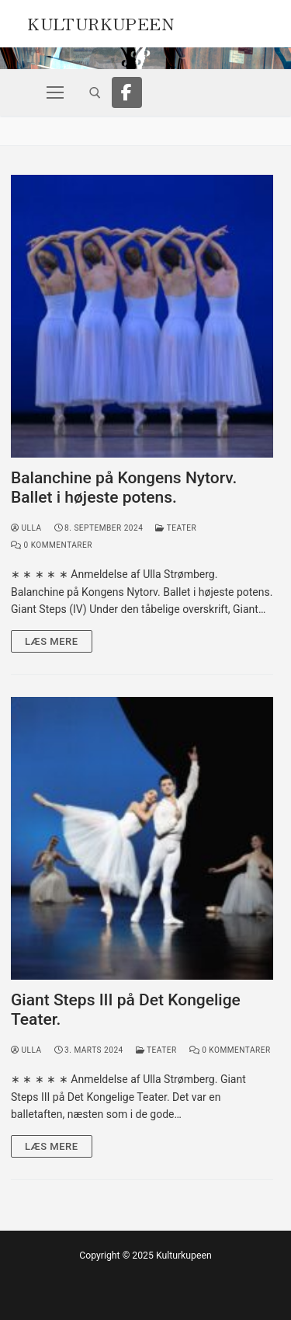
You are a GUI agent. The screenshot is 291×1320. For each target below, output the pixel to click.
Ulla (26, 528)
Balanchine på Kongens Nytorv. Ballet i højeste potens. (124, 487)
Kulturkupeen (100, 22)
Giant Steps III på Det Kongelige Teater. (126, 1010)
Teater (175, 528)
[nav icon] (55, 92)
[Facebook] (127, 92)
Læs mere (51, 641)
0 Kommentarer (51, 545)
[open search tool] (95, 93)
